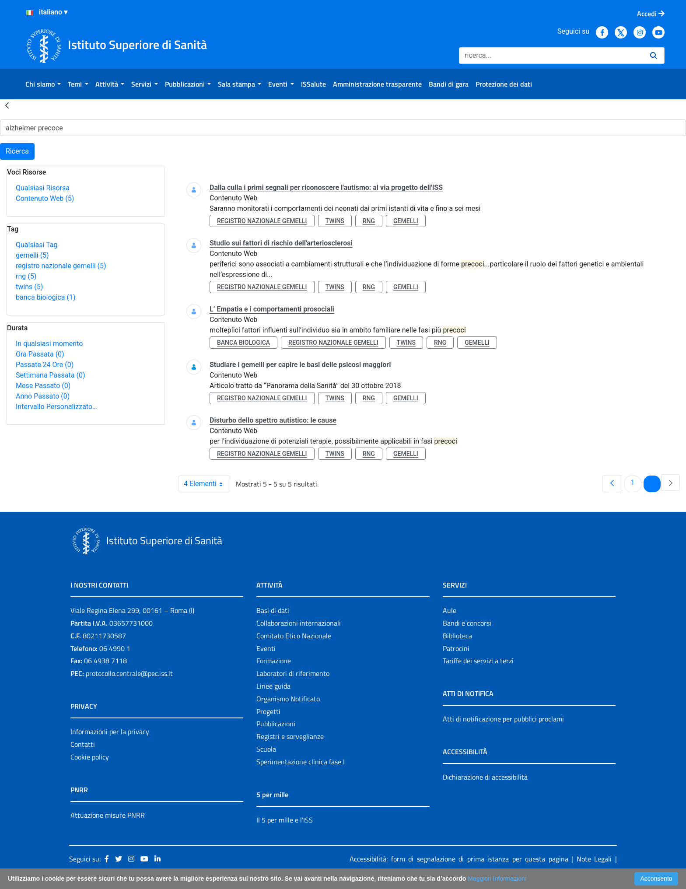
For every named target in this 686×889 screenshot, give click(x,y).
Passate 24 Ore (45, 364)
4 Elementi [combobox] (207, 484)
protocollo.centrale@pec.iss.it (129, 673)
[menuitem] (43, 84)
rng (26, 276)
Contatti (82, 744)
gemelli (32, 255)
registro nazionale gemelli (61, 266)
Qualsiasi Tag (36, 245)
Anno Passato (43, 396)
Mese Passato (43, 386)
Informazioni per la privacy (109, 731)
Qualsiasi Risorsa (43, 188)
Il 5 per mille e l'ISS (284, 820)
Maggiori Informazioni (497, 878)
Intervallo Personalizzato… (56, 406)
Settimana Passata (50, 375)
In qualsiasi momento (49, 344)
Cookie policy (89, 757)
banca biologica (46, 297)
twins (29, 287)
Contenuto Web (45, 198)
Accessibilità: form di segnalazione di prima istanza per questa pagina (459, 859)
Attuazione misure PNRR (107, 815)
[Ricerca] (551, 55)
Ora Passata (40, 354)
